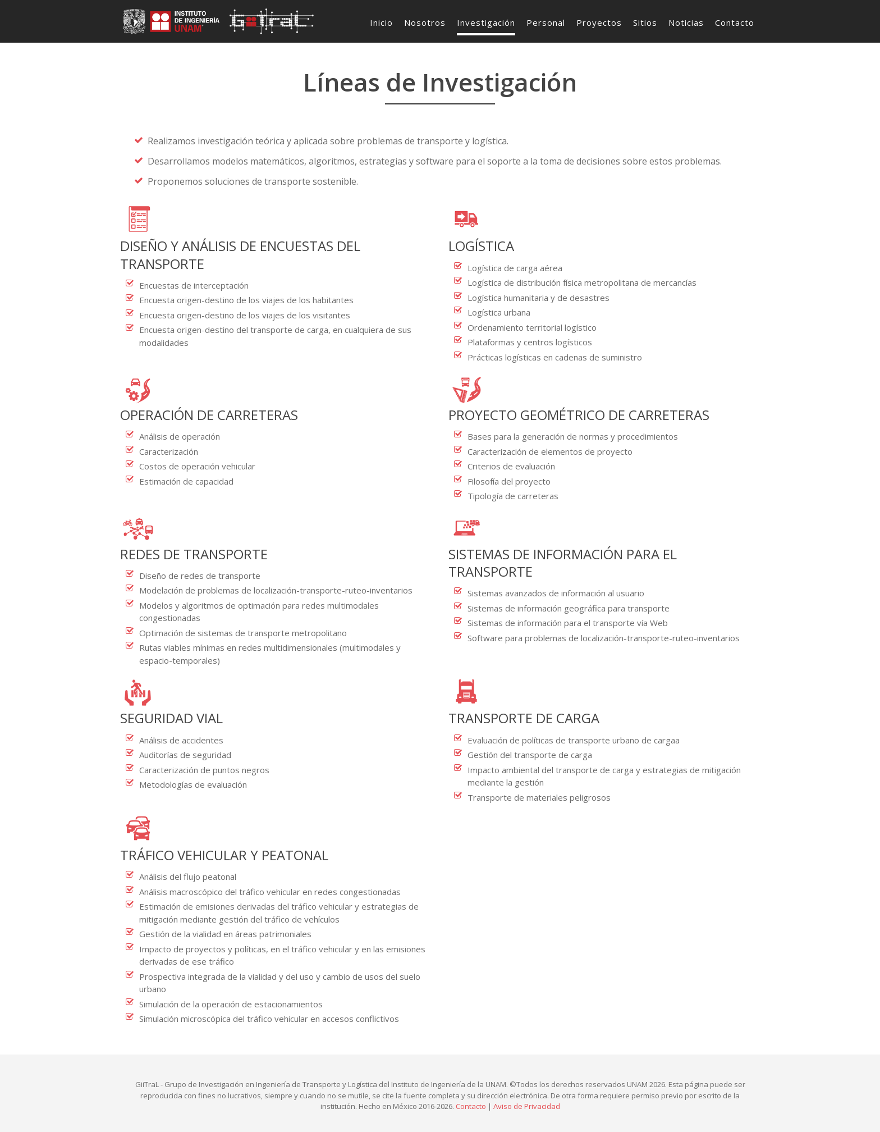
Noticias (686, 22)
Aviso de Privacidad (526, 1106)
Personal (545, 22)
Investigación (486, 22)
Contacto (734, 22)
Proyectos (599, 22)
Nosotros (425, 22)
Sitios (645, 22)
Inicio (381, 22)
